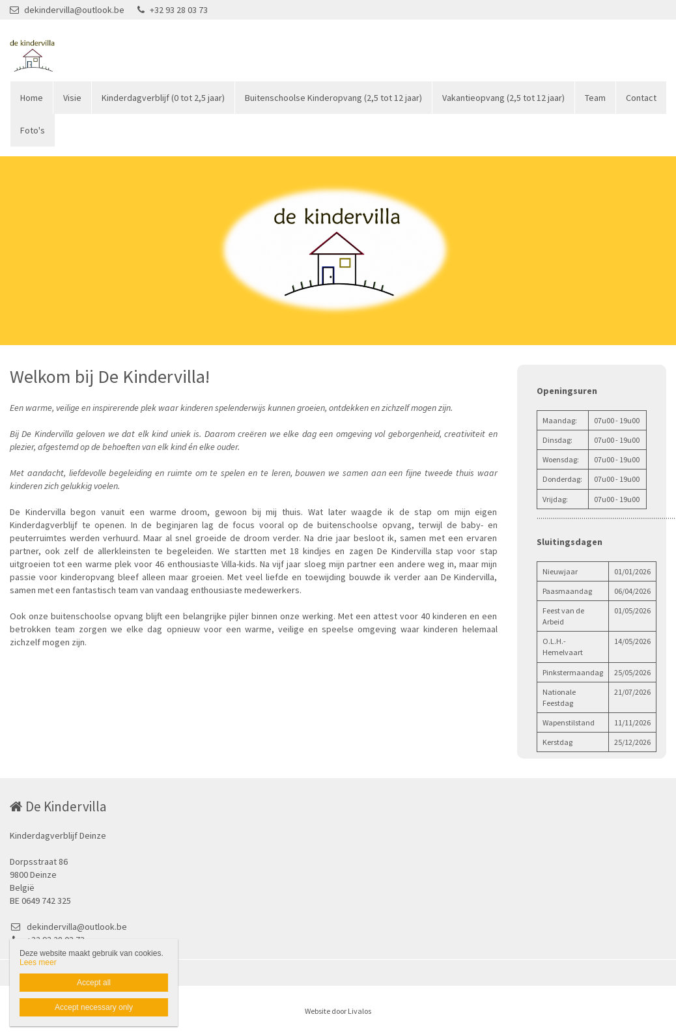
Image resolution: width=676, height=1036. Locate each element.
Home (31, 98)
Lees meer (38, 962)
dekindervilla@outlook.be (67, 10)
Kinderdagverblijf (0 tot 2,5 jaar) (163, 98)
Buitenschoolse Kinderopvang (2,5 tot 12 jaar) (333, 98)
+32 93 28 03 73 (172, 10)
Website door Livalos (338, 1011)
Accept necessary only (94, 1007)
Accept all (94, 982)
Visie (72, 98)
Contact (641, 98)
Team (595, 98)
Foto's (32, 130)
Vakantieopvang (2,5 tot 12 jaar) (503, 98)
